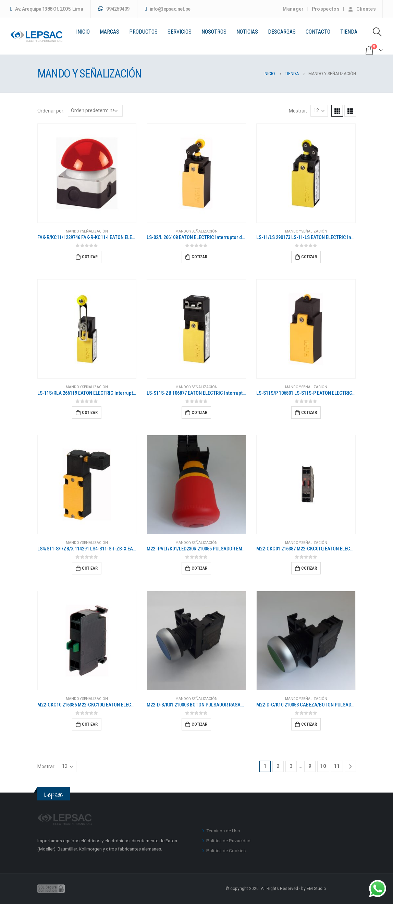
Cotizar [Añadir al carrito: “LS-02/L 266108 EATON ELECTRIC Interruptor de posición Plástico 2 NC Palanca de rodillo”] (199, 256)
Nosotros (213, 31)
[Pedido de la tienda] (95, 111)
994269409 (114, 9)
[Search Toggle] (377, 31)
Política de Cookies (226, 850)
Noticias (247, 31)
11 (337, 766)
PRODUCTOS (143, 31)
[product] (87, 173)
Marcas (109, 31)
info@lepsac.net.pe (168, 9)
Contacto (318, 31)
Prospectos (326, 9)
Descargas (282, 31)
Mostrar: (298, 111)
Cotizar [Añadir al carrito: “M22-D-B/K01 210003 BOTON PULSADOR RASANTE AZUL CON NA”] (199, 724)
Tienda (348, 31)
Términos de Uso (223, 830)
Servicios (180, 31)
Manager (293, 9)
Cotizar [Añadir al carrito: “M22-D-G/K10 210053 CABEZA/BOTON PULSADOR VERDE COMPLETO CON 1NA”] (309, 724)
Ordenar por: (50, 111)
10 (323, 766)
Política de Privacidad (228, 840)
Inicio (83, 31)
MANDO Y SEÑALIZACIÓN (87, 231)
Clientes (361, 9)
